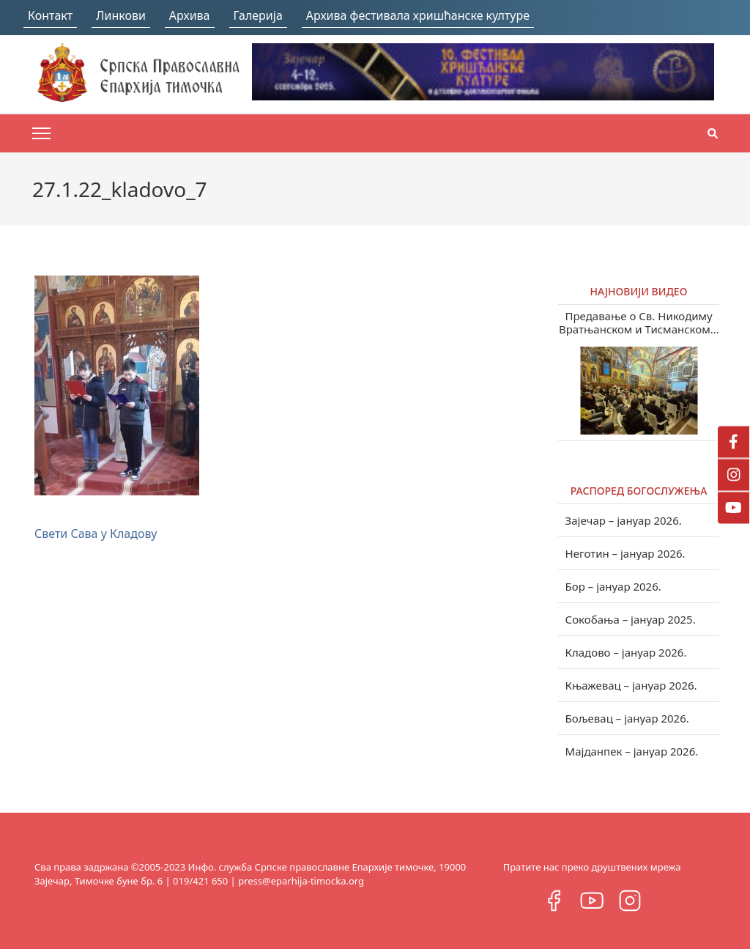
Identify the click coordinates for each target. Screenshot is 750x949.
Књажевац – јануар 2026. (631, 685)
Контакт (50, 15)
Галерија (258, 15)
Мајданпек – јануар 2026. (632, 751)
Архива (189, 15)
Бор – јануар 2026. (613, 586)
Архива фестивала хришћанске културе (418, 15)
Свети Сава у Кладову (95, 533)
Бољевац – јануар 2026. (627, 718)
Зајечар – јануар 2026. (623, 520)
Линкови (121, 15)
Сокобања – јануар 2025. (630, 619)
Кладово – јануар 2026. (626, 652)
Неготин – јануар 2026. (625, 553)
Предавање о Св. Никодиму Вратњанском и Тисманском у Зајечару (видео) (639, 322)
